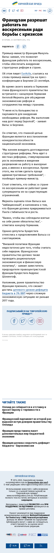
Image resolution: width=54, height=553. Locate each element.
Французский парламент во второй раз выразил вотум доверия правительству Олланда (27, 421)
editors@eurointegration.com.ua (35, 484)
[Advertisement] (27, 368)
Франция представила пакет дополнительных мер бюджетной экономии (23, 433)
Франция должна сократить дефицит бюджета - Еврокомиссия (26, 444)
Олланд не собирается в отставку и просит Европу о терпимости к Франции (24, 410)
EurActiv (26, 73)
